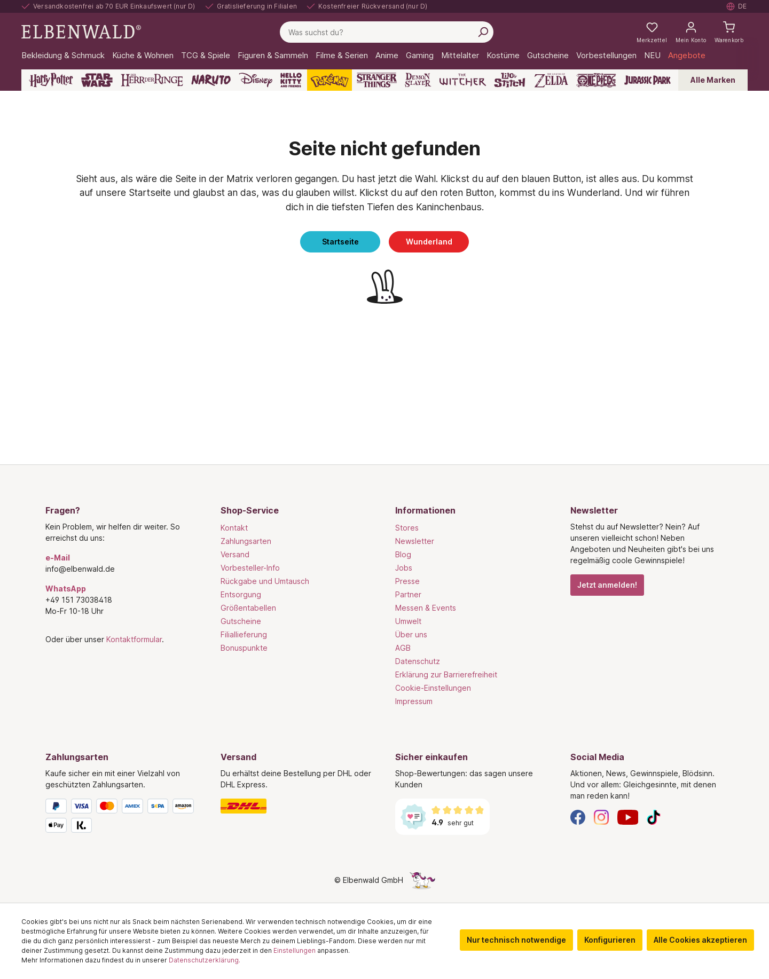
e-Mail (57, 557)
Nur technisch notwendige (516, 939)
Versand (235, 554)
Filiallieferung (244, 634)
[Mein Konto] (690, 32)
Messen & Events (425, 607)
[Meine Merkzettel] (651, 32)
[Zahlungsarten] (122, 818)
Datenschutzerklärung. (204, 960)
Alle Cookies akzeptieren (700, 939)
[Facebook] (577, 816)
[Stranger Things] (377, 80)
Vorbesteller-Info (250, 567)
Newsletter (414, 541)
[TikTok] (654, 816)
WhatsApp (65, 588)
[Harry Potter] (51, 80)
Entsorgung (241, 594)
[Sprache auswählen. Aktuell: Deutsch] (737, 6)
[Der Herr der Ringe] (152, 80)
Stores (407, 527)
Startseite (340, 241)
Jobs (403, 567)
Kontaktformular (134, 639)
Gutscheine (241, 621)
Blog (403, 554)
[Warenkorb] (729, 32)
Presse (407, 581)
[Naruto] (211, 80)
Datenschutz (417, 661)
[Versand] (297, 806)
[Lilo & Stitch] (509, 80)
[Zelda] (550, 80)
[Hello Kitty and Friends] (291, 80)
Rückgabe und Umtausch (265, 581)
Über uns (411, 634)
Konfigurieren (609, 939)
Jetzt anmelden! (607, 584)
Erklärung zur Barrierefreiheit (446, 674)
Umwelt (408, 621)
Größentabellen (248, 607)
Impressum (414, 701)
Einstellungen (294, 950)
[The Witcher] (463, 80)
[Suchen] (482, 32)
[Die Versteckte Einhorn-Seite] (422, 880)
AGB (403, 647)
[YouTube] (628, 816)
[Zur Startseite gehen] (81, 31)
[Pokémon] (329, 80)
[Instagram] (601, 816)
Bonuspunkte (244, 647)
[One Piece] (596, 80)
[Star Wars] (97, 80)
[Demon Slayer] (418, 80)
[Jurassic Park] (647, 80)
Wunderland (429, 241)
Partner (408, 594)
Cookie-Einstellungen (433, 687)
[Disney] (255, 80)
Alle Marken (712, 79)
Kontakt (234, 527)
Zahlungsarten (246, 541)
